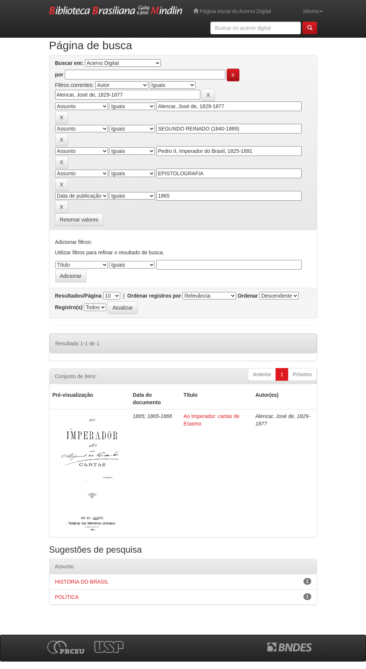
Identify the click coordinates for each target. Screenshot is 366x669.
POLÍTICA (67, 597)
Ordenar (248, 296)
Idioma (312, 11)
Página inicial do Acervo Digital (232, 11)
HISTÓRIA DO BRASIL (82, 582)
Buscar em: (69, 63)
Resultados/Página (78, 296)
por (59, 75)
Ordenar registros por (154, 296)
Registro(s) (69, 307)
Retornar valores (79, 220)
